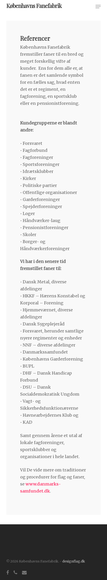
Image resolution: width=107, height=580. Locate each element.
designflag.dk (73, 561)
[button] (98, 6)
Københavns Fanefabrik (34, 5)
